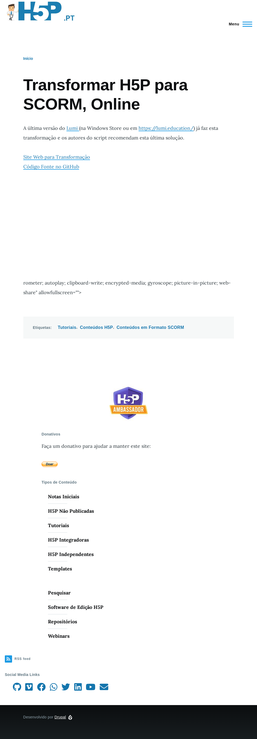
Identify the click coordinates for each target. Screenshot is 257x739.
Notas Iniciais (63, 496)
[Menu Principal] (239, 24)
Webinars (59, 636)
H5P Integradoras (68, 540)
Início (28, 58)
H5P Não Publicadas (71, 511)
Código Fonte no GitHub (51, 167)
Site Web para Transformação (56, 157)
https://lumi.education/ (166, 128)
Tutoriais (67, 327)
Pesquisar (59, 593)
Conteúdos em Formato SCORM (150, 327)
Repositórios (62, 622)
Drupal (60, 717)
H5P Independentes (71, 554)
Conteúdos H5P (96, 327)
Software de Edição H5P (75, 607)
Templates (60, 569)
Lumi (72, 128)
